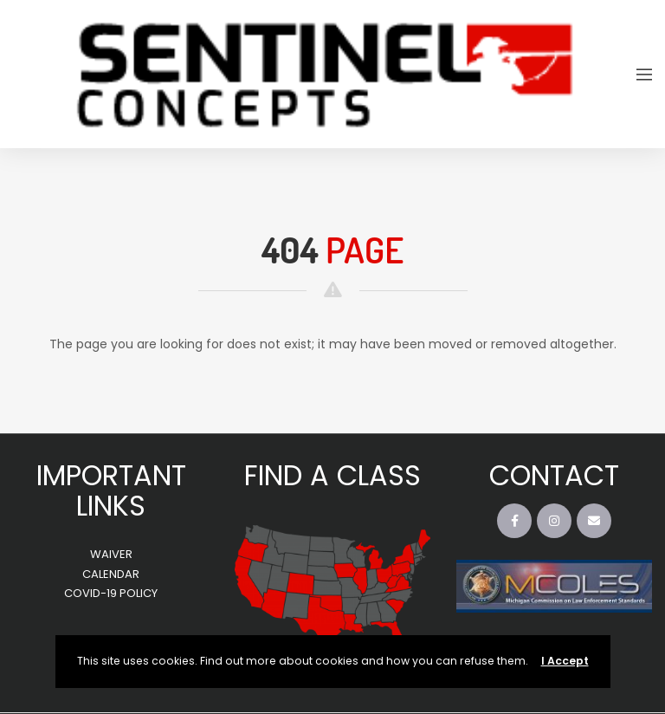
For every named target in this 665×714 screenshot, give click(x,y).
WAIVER (111, 554)
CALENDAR (110, 574)
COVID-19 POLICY (111, 593)
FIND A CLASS (332, 475)
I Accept (565, 660)
